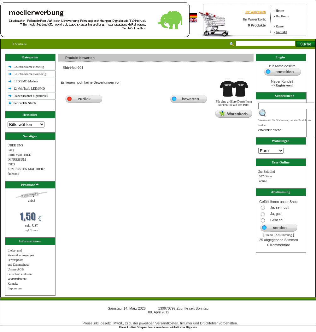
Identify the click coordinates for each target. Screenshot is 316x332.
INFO (11, 164)
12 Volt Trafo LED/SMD (29, 88)
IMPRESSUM (17, 159)
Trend (269, 235)
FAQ (11, 150)
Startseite (20, 44)
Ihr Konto (282, 16)
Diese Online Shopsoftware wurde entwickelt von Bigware (158, 327)
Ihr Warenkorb (255, 12)
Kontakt (281, 32)
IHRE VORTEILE (19, 155)
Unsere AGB (16, 269)
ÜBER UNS (15, 145)
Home (280, 10)
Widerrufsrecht (17, 279)
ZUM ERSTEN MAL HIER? (26, 169)
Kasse (280, 26)
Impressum (14, 288)
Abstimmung (284, 235)
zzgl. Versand (31, 230)
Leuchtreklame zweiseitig (30, 74)
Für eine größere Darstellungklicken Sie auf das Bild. (234, 102)
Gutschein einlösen (20, 274)
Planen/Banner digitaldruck (31, 96)
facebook (13, 173)
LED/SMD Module (26, 81)
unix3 (31, 200)
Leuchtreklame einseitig (29, 66)
